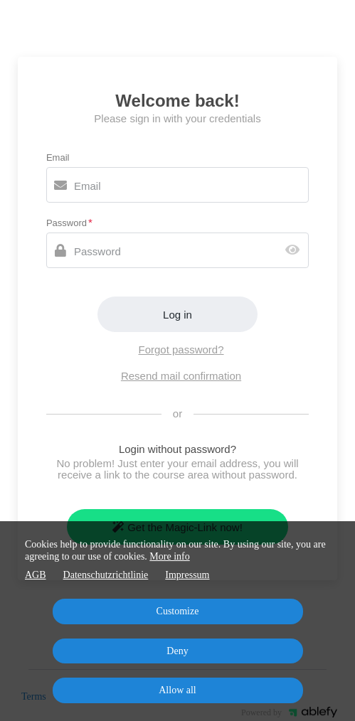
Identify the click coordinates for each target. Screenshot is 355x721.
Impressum (187, 575)
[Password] (177, 250)
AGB (35, 575)
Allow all (177, 690)
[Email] (177, 185)
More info (169, 556)
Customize (178, 611)
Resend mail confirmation (181, 376)
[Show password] (295, 250)
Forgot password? (180, 349)
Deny (177, 651)
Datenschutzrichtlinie (106, 575)
